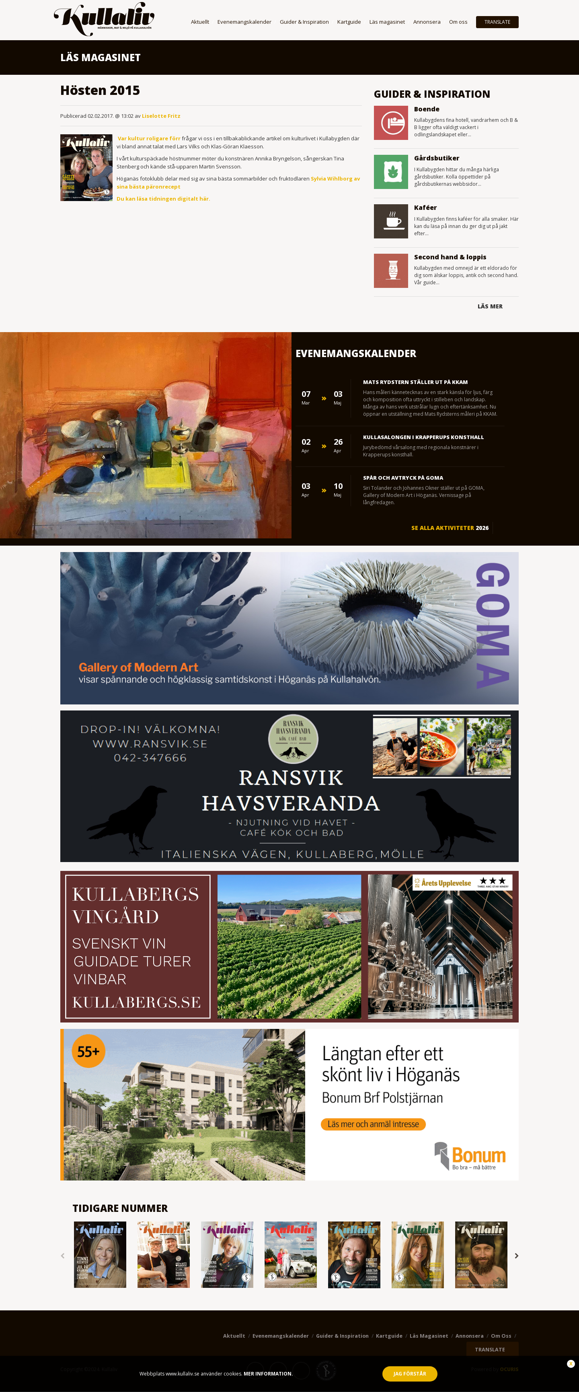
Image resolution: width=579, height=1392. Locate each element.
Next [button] (517, 1256)
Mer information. (267, 1373)
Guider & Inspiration (304, 21)
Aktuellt (200, 21)
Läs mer (490, 306)
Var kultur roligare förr (150, 138)
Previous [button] (62, 1256)
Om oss (458, 21)
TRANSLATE (497, 21)
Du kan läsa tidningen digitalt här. (163, 198)
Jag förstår (410, 1373)
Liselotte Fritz (161, 115)
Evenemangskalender (244, 21)
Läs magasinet (387, 21)
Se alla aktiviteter (450, 528)
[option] (100, 1255)
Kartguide (349, 21)
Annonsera (427, 21)
